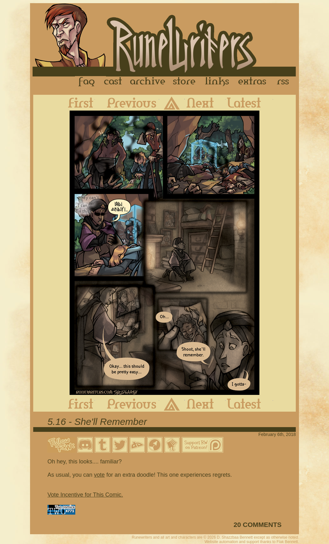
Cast (113, 82)
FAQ (87, 82)
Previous (127, 103)
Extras (253, 82)
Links (217, 82)
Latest (249, 103)
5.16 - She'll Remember (97, 421)
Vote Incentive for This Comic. (85, 495)
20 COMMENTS (257, 524)
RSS (284, 82)
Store (184, 82)
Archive (148, 82)
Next (205, 103)
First (75, 103)
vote (99, 475)
